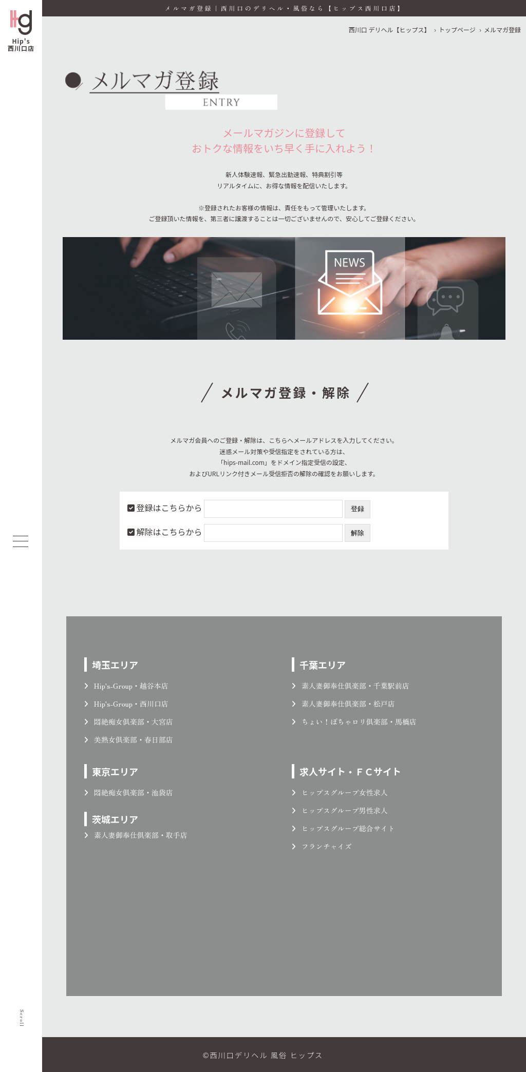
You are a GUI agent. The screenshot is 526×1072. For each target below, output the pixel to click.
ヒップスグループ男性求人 (340, 810)
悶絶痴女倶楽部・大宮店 (128, 721)
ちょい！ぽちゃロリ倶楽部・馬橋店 (354, 721)
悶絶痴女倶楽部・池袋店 (128, 792)
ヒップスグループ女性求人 (340, 792)
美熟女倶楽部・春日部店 (128, 739)
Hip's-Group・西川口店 (126, 703)
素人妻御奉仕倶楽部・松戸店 (343, 703)
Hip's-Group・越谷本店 (126, 685)
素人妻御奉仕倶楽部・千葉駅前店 (350, 685)
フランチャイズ (322, 846)
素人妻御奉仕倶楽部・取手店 (135, 835)
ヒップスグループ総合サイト (343, 828)
